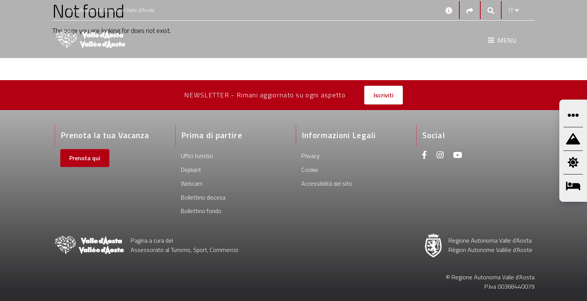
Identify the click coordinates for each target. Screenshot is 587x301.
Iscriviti (383, 95)
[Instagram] (440, 156)
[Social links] (469, 10)
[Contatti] (448, 10)
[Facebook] (424, 156)
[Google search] (490, 10)
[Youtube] (457, 156)
